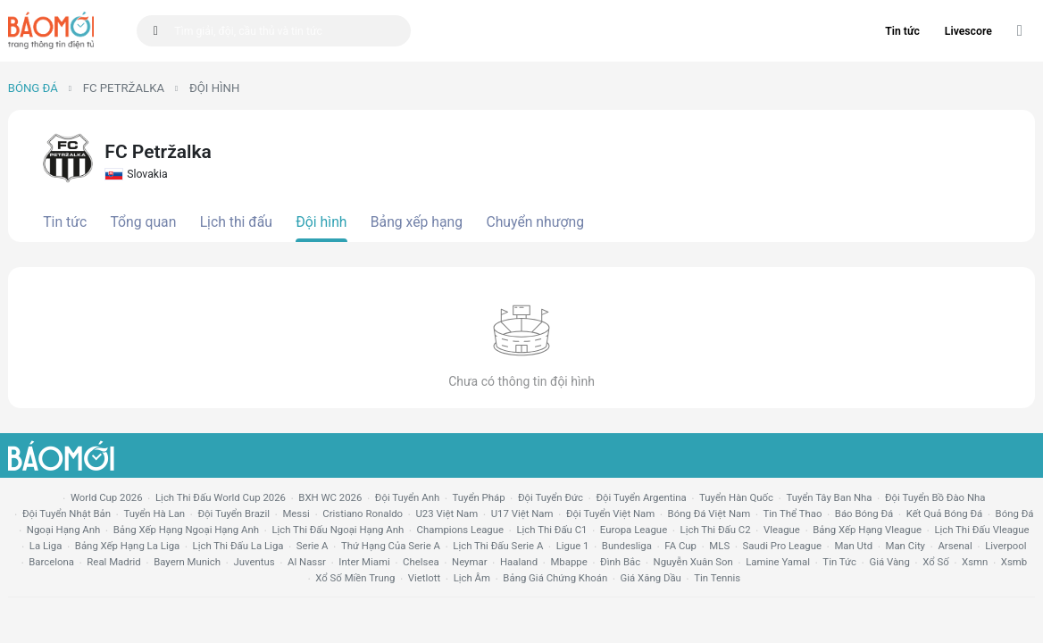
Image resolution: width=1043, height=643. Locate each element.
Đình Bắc (620, 561)
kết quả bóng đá (944, 513)
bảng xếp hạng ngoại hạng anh (186, 529)
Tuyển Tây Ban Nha (829, 497)
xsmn (975, 561)
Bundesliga (627, 545)
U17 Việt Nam (522, 513)
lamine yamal (778, 561)
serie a (312, 545)
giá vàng (889, 561)
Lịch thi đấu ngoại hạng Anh (337, 529)
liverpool (1005, 545)
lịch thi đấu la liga (238, 545)
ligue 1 (572, 545)
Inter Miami (363, 561)
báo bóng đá (864, 513)
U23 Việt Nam (446, 513)
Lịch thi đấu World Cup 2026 (220, 497)
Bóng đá (33, 88)
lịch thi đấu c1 (551, 529)
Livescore (968, 31)
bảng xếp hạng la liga (127, 545)
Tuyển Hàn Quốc (736, 497)
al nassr (307, 561)
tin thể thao (792, 513)
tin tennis (717, 578)
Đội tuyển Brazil (233, 513)
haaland (519, 561)
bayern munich (187, 561)
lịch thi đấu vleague (981, 529)
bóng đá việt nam (709, 513)
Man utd (853, 545)
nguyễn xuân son (693, 561)
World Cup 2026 (107, 497)
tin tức (839, 561)
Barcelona (51, 561)
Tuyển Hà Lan (154, 513)
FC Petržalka (123, 88)
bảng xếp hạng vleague (867, 529)
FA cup (680, 545)
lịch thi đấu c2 (715, 529)
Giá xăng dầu (651, 578)
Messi (295, 513)
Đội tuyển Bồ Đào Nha (935, 497)
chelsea (421, 561)
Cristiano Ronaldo (362, 513)
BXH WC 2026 (330, 497)
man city (906, 545)
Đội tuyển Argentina (641, 497)
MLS (719, 545)
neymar (469, 561)
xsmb (1014, 561)
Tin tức (902, 31)
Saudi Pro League (782, 545)
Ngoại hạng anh (64, 529)
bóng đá (1015, 513)
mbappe (568, 561)
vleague (781, 529)
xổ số (935, 561)
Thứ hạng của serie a (390, 545)
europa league (633, 529)
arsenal (955, 545)
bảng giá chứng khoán (555, 578)
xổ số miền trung (355, 578)
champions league (460, 529)
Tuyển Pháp (479, 497)
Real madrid (113, 561)
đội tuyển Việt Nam (610, 513)
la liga (46, 545)
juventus (253, 561)
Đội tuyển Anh (407, 497)
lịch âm (472, 578)
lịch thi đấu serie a (498, 545)
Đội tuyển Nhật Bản (66, 513)
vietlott (424, 578)
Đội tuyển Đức (550, 497)
